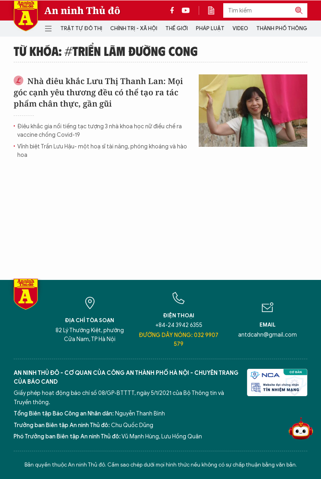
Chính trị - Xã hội (133, 28)
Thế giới (176, 28)
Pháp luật (210, 28)
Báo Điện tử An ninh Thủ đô (25, 15)
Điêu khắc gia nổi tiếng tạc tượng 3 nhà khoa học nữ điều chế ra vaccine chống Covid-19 (99, 130)
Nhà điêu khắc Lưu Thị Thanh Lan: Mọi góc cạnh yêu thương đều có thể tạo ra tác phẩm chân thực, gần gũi (98, 92)
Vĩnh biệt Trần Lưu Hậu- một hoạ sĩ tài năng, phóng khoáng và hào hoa (102, 150)
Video (240, 28)
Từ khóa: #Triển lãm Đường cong (106, 50)
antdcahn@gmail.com (267, 334)
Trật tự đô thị (81, 28)
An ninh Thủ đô (82, 10)
